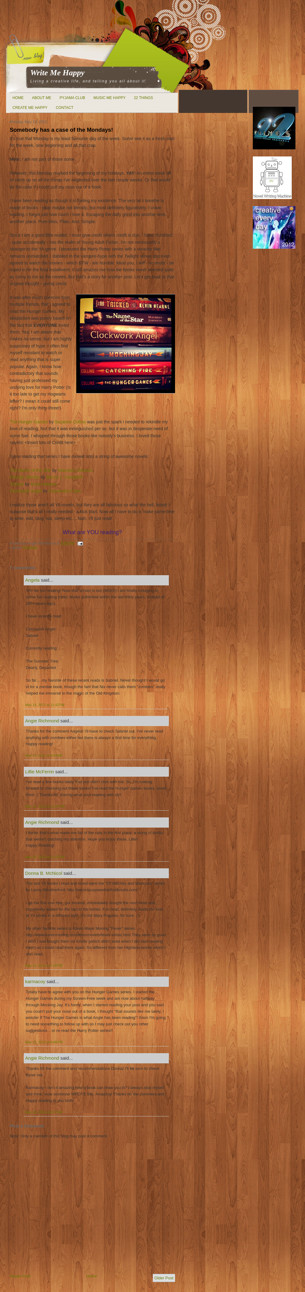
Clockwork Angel (26, 490)
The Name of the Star (30, 470)
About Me (41, 98)
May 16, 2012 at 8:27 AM (44, 1112)
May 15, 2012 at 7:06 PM (44, 965)
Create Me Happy (30, 108)
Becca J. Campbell (65, 477)
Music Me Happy (110, 98)
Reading (30, 548)
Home (18, 98)
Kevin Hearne (44, 484)
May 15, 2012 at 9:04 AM (44, 755)
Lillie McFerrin (39, 771)
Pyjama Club (72, 98)
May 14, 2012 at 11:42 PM (45, 705)
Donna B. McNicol (43, 873)
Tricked (17, 484)
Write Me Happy (57, 72)
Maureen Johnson (75, 470)
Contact (64, 108)
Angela (32, 580)
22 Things (143, 98)
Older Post (163, 1278)
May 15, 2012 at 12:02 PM (45, 857)
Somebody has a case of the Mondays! (61, 130)
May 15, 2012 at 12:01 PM (45, 806)
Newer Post (20, 1276)
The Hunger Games (29, 421)
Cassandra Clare (65, 490)
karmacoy (35, 981)
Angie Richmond (42, 720)
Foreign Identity (25, 477)
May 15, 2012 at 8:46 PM (44, 1042)
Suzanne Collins (70, 421)
